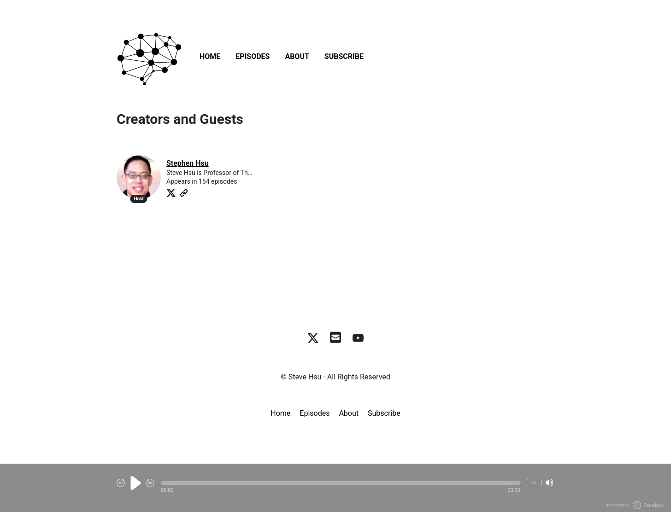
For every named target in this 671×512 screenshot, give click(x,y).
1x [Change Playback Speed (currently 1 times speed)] (534, 482)
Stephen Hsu (187, 163)
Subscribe (344, 56)
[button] (340, 483)
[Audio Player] (335, 488)
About (297, 56)
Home (210, 56)
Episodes (252, 56)
